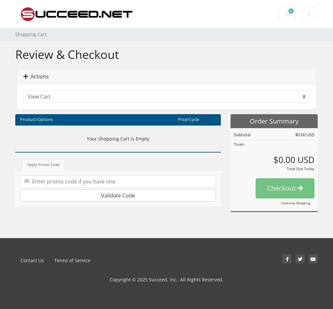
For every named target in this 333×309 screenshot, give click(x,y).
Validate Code (118, 195)
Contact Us (32, 260)
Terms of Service (72, 260)
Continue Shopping (295, 203)
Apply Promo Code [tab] (43, 164)
